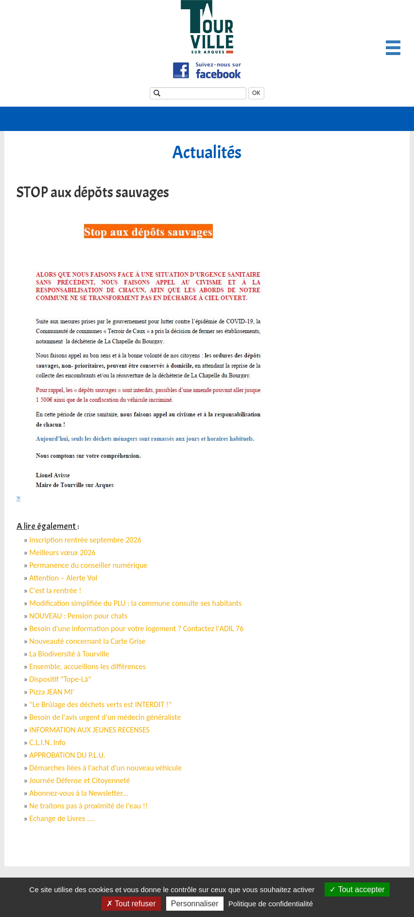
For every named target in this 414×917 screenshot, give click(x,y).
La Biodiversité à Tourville (69, 653)
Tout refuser (131, 903)
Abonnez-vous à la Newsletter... (78, 793)
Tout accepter (356, 889)
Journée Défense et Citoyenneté (79, 780)
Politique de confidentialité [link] (270, 903)
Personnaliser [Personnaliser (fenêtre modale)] (195, 903)
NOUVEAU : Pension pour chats (78, 615)
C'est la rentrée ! (55, 590)
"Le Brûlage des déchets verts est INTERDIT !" (100, 704)
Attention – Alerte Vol (63, 577)
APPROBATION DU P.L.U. (67, 755)
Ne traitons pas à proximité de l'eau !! (88, 805)
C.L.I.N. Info (47, 742)
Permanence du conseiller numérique (88, 565)
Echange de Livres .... (62, 818)
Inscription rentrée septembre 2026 (85, 539)
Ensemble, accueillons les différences (87, 666)
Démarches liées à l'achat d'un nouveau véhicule (105, 767)
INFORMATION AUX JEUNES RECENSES (89, 729)
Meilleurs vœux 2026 (62, 552)
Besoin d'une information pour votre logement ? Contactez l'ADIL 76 (136, 628)
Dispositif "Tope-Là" (60, 679)
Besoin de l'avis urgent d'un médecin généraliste (105, 717)
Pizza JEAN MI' (51, 691)
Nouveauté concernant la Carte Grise (87, 641)
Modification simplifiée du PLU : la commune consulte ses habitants (135, 603)
